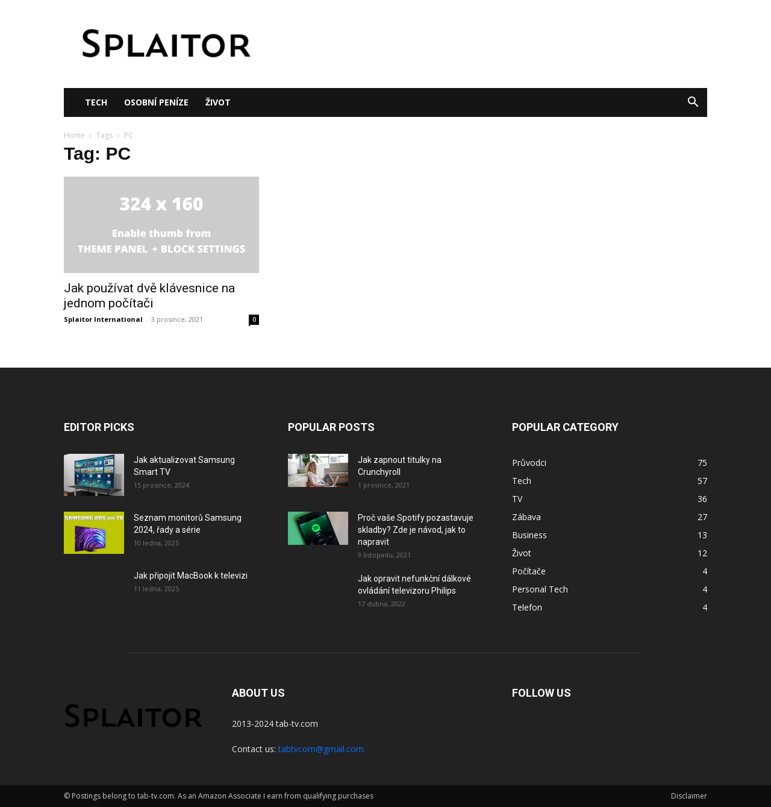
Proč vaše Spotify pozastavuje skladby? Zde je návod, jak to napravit (415, 530)
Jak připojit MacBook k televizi (191, 575)
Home (74, 135)
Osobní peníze (156, 102)
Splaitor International (103, 319)
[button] (692, 103)
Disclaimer (689, 796)
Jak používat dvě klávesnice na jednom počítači (149, 295)
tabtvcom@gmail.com (321, 749)
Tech (96, 102)
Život (218, 102)
